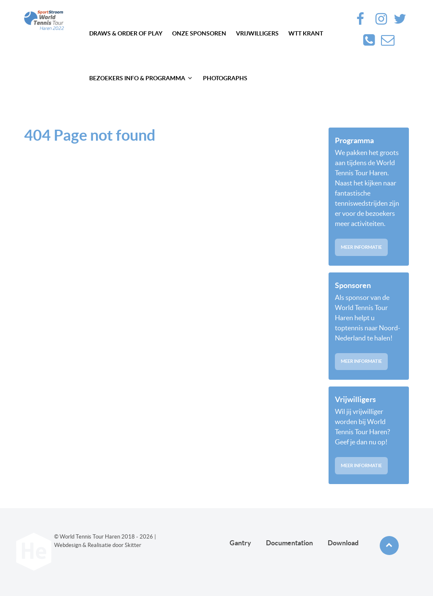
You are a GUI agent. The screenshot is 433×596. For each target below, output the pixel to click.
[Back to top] (389, 545)
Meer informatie (361, 247)
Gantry (240, 543)
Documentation (289, 543)
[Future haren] (44, 20)
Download (343, 543)
